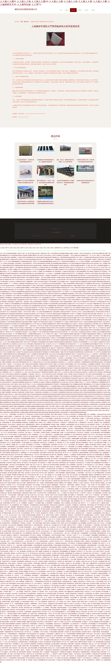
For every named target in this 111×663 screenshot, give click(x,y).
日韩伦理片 (95, 354)
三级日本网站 (96, 416)
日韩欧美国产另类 (73, 422)
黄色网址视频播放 (25, 323)
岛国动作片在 (103, 328)
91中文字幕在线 (100, 287)
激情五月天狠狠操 (63, 654)
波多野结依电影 (38, 265)
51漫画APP (56, 334)
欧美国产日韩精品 (96, 650)
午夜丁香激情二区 (49, 474)
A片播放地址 (91, 597)
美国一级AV (91, 265)
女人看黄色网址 (49, 503)
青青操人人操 (42, 422)
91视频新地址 (13, 378)
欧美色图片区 (29, 491)
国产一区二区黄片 (70, 332)
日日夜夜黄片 (94, 573)
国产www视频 (90, 356)
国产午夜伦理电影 (99, 505)
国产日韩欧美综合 (13, 642)
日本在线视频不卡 (37, 607)
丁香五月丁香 (51, 613)
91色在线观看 (103, 430)
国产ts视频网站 (105, 326)
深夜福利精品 (49, 605)
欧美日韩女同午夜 (65, 480)
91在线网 (48, 462)
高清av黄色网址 (68, 617)
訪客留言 (93, 10)
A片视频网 (104, 323)
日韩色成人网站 (37, 579)
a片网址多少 (87, 483)
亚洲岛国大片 (64, 422)
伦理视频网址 (57, 503)
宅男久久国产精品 (61, 350)
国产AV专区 (91, 434)
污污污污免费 (93, 342)
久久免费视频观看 (46, 507)
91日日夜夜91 (9, 269)
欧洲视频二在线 (96, 543)
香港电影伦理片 (59, 307)
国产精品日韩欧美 (92, 438)
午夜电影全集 (63, 287)
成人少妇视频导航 (7, 295)
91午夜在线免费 (10, 321)
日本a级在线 (41, 382)
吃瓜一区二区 (44, 597)
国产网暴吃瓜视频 (6, 513)
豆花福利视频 (41, 342)
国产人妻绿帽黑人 (92, 414)
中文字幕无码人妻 (90, 267)
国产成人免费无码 (69, 309)
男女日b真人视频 (30, 531)
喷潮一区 (77, 332)
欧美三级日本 (106, 342)
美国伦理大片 (44, 253)
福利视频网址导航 (41, 456)
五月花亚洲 (19, 553)
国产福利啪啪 (38, 293)
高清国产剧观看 (35, 319)
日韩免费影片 (35, 434)
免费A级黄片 (107, 587)
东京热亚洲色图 (66, 390)
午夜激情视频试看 (19, 603)
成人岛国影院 (12, 344)
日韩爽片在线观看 (61, 519)
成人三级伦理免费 (61, 257)
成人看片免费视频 (94, 621)
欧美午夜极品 (82, 263)
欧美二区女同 (25, 370)
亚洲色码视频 (6, 503)
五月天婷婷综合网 (37, 555)
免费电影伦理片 (94, 563)
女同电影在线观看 (6, 390)
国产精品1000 (103, 346)
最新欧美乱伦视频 (76, 660)
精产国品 (40, 346)
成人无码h (106, 480)
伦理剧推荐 (43, 348)
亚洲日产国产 (3, 633)
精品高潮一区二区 (62, 442)
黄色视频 (66, 529)
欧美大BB (32, 293)
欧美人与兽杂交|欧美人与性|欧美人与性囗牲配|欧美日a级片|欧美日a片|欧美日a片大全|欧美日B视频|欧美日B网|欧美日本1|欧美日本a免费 (34, 396)
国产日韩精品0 (37, 485)
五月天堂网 (99, 390)
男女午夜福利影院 (48, 368)
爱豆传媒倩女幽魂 (83, 287)
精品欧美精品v (17, 368)
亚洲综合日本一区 (35, 639)
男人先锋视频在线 (14, 505)
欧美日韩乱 (3, 334)
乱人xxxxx (65, 362)
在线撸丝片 (60, 295)
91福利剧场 (88, 289)
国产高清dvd (89, 551)
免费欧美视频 (32, 334)
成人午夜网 (16, 281)
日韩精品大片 (68, 563)
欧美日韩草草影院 (55, 509)
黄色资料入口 (85, 372)
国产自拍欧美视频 (37, 523)
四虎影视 (7, 293)
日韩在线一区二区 (11, 485)
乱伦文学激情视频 (20, 446)
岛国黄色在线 (28, 561)
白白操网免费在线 (38, 491)
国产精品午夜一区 (80, 267)
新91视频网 (87, 283)
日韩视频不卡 (64, 609)
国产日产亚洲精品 (19, 289)
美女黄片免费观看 (104, 368)
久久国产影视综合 (94, 273)
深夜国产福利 (25, 646)
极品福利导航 (21, 376)
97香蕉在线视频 (57, 545)
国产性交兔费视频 (98, 595)
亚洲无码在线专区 (19, 541)
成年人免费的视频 (33, 460)
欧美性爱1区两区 (44, 656)
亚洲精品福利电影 (47, 555)
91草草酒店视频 (25, 269)
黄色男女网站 (78, 583)
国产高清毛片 (95, 553)
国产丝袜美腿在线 (18, 499)
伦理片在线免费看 (58, 635)
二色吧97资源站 (101, 285)
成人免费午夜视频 (95, 603)
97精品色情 (20, 563)
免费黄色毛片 (65, 263)
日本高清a (35, 660)
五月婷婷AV (86, 646)
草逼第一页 (94, 485)
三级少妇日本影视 (104, 593)
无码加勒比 (18, 565)
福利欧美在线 (36, 362)
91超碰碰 (48, 422)
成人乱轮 (51, 591)
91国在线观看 (56, 311)
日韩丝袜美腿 (86, 527)
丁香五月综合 (53, 656)
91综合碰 (78, 354)
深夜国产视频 (77, 380)
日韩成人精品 (80, 491)
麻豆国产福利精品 (56, 642)
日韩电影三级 (60, 561)
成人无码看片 (73, 323)
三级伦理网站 (19, 466)
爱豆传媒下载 (81, 374)
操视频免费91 (29, 281)
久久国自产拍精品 (93, 297)
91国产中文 (90, 436)
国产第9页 (68, 336)
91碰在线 (72, 265)
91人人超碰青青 (69, 366)
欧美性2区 (88, 579)
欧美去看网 (47, 458)
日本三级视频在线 (27, 533)
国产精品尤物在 (105, 307)
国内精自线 (94, 257)
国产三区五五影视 (92, 487)
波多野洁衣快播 (96, 613)
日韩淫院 (75, 483)
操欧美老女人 (6, 326)
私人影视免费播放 (38, 446)
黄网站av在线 (60, 386)
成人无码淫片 (80, 599)
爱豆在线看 (49, 315)
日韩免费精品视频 (101, 380)
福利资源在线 (14, 273)
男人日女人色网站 (61, 527)
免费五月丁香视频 (81, 334)
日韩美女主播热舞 (68, 497)
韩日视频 (28, 319)
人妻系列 (76, 287)
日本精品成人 (89, 619)
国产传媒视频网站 (28, 350)
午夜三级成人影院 (22, 648)
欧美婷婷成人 (64, 543)
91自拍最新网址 (22, 273)
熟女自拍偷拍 (55, 326)
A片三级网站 (20, 317)
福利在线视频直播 (70, 261)
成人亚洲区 (14, 305)
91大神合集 (89, 295)
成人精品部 (68, 505)
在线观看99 (5, 627)
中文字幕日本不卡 (21, 414)
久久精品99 (74, 619)
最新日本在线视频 (100, 384)
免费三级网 (101, 521)
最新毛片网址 (84, 601)
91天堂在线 (6, 501)
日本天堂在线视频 (48, 491)
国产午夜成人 (33, 285)
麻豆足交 (11, 627)
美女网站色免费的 (4, 621)
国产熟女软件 (30, 414)
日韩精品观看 (10, 301)
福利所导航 (17, 374)
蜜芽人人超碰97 (80, 418)
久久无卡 (71, 458)
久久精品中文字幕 (64, 557)
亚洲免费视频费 (64, 551)
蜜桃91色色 (99, 323)
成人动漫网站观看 (23, 261)
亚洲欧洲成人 (81, 273)
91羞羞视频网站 (84, 533)
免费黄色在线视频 (48, 370)
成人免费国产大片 (34, 332)
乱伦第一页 (23, 319)
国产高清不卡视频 (54, 595)
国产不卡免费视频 (57, 571)
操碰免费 (58, 543)
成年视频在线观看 (56, 565)
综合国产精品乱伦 (88, 605)
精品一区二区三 (92, 478)
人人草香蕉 (34, 289)
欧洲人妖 (20, 529)
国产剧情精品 (53, 257)
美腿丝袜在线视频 (70, 472)
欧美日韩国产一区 (42, 428)
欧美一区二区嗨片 (61, 656)
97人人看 (86, 382)
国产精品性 (33, 253)
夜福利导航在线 (41, 617)
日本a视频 (54, 525)
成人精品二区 (3, 527)
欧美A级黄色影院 (67, 342)
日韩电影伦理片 (99, 480)
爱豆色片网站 (87, 470)
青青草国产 (108, 332)
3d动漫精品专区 (89, 575)
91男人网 (36, 454)
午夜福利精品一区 (10, 491)
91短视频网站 (90, 364)
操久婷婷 (89, 303)
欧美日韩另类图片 (19, 569)
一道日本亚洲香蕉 (94, 261)
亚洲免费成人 (35, 575)
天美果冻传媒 (88, 317)
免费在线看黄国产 (73, 609)
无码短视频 (77, 541)
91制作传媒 (84, 313)
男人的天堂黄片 (12, 424)
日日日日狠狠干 (106, 575)
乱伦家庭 (46, 267)
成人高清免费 (19, 605)
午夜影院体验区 (36, 499)
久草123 (31, 362)
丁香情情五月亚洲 (68, 605)
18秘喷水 (97, 460)
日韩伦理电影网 (53, 547)
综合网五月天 (94, 291)
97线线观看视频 (38, 581)
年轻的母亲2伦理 (87, 553)
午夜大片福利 (72, 491)
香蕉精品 (13, 553)
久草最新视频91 (66, 623)
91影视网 (104, 263)
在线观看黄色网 (55, 382)
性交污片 (5, 658)
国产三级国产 (89, 315)
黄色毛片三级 (29, 446)
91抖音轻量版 (10, 579)
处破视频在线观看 (14, 450)
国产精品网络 (103, 376)
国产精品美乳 (55, 293)
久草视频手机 (75, 505)
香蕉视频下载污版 (12, 354)
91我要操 (98, 326)
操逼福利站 (61, 505)
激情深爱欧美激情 (77, 326)
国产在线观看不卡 (25, 559)
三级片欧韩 (101, 446)
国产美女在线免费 (24, 356)
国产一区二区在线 (98, 458)
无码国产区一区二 (11, 545)
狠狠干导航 (80, 650)
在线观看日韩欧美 (89, 515)
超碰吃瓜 (92, 311)
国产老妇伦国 (60, 593)
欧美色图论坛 (69, 285)
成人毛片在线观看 (6, 474)
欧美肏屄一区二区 (93, 352)
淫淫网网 (39, 303)
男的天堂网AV (96, 307)
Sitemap (77, 235)
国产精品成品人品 (90, 464)
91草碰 (64, 295)
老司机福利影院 (105, 631)
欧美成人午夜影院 (102, 444)
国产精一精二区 (7, 311)
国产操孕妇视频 (77, 617)
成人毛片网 (51, 549)
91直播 (74, 301)
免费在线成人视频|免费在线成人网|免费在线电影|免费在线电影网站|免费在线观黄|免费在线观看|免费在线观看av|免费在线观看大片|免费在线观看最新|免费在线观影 (45, 412)
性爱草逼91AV (25, 334)
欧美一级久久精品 (39, 495)
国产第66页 (41, 326)
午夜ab (38, 597)
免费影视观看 (95, 289)
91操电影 (8, 364)
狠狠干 (5, 456)
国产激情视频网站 (40, 269)
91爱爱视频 (62, 285)
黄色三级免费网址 (49, 307)
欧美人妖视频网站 (85, 350)
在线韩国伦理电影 (50, 501)
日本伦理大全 (80, 432)
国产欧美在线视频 (30, 259)
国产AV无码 (70, 287)
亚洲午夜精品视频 (30, 340)
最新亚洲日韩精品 (19, 309)
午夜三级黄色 (105, 424)
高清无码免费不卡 (80, 531)
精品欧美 (27, 382)
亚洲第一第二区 (4, 434)
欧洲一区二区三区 (41, 627)
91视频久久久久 (59, 456)
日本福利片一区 (33, 476)
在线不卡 (33, 625)
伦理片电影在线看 (44, 454)
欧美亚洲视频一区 (78, 605)
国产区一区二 (3, 613)
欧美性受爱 (61, 631)
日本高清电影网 (86, 293)
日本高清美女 (77, 654)
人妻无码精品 (17, 263)
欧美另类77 (104, 577)
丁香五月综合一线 (89, 472)
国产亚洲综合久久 (88, 658)
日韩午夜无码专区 (22, 599)
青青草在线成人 (40, 489)
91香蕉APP (19, 253)
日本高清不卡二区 (81, 551)
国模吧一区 (78, 489)
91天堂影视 (16, 372)
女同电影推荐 (9, 478)
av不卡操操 (48, 489)
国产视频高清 (6, 279)
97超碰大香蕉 (100, 259)
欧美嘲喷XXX (59, 537)
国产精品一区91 (33, 370)
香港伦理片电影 (69, 541)
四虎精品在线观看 (12, 577)
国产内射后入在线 (96, 366)
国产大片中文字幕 (77, 303)
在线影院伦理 (45, 599)
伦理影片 (57, 515)
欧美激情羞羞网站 (63, 517)
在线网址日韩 (22, 637)
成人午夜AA (5, 639)
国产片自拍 (84, 305)
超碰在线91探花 (21, 424)
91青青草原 (91, 480)
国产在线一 (100, 277)
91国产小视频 (24, 364)
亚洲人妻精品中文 (74, 529)
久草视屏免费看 (11, 446)
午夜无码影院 (71, 444)
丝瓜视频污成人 (67, 376)
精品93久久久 (104, 317)
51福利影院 (31, 374)
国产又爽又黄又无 (91, 301)
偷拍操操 (29, 652)
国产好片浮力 (51, 297)
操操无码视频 (93, 344)
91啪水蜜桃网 (30, 378)
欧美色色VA (28, 472)
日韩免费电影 (8, 297)
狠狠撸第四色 (102, 388)
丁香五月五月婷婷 (42, 603)
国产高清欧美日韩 (77, 434)
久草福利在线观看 (106, 519)
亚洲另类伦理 (102, 563)
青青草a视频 (12, 414)
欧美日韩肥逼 (38, 654)
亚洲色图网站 (21, 382)
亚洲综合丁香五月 (72, 525)
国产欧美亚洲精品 (103, 623)
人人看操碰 (78, 297)
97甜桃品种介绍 (60, 348)
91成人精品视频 (41, 261)
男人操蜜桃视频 (63, 293)
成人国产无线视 (63, 346)
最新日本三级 (15, 531)
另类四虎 (20, 271)
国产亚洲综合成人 (80, 468)
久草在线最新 (29, 344)
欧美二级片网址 (30, 368)
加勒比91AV (48, 386)
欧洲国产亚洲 (97, 605)
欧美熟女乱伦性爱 (35, 519)
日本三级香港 (74, 480)
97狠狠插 (5, 354)
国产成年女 (33, 535)
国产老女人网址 (43, 472)
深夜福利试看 (98, 507)
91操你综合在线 (57, 418)
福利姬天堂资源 (62, 583)
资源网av (71, 654)
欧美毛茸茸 (39, 430)
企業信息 (86, 10)
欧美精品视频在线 (99, 454)
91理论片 (87, 340)
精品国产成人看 (97, 519)
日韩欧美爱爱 (7, 305)
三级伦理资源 (101, 478)
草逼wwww (45, 366)
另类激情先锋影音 (52, 493)
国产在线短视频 (59, 374)
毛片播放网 (79, 543)
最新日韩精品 (40, 285)
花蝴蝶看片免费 (59, 259)
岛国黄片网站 (46, 589)
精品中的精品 (44, 281)
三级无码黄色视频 (82, 549)
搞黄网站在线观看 (24, 330)
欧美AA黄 (106, 434)
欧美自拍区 (37, 509)
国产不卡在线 (32, 271)
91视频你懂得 (95, 303)
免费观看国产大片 (84, 521)
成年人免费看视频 (104, 452)
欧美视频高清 (27, 575)
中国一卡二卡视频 (98, 619)
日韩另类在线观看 (64, 555)
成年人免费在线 (105, 537)
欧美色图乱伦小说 (8, 323)
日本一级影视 (60, 601)
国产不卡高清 (70, 313)
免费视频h (13, 507)
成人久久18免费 (39, 478)
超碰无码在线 (27, 352)
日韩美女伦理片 (10, 660)
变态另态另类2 (14, 358)
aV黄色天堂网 (92, 420)
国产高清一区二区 (46, 611)
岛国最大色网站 (93, 370)
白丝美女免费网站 (67, 259)
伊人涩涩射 (40, 311)
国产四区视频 (96, 428)
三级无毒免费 (48, 358)
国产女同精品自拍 (90, 456)
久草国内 (27, 539)
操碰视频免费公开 (85, 615)
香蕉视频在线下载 (43, 660)
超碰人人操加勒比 (59, 591)
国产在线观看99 (80, 444)
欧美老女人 (7, 497)
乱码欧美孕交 (28, 307)
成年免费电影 (15, 585)
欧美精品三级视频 (63, 495)
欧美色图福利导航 (84, 476)
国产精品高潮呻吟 (83, 480)
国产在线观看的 (22, 386)
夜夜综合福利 (34, 436)
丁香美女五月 (62, 485)
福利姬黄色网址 (21, 299)
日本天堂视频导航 (47, 271)
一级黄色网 (26, 301)
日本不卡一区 (104, 650)
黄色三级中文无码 (85, 627)
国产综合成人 (41, 497)
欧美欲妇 (85, 434)
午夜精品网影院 (60, 305)
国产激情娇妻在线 (35, 559)
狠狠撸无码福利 (81, 589)
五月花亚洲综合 (12, 307)
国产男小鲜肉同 (73, 279)
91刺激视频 (84, 380)
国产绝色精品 (63, 317)
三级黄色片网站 (107, 334)
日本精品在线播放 (68, 364)
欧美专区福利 (92, 448)
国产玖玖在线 (104, 629)
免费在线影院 (95, 358)
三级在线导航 (11, 519)
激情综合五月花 (11, 595)
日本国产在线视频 (45, 559)
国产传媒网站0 (68, 652)
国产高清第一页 (101, 344)
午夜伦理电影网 (85, 297)
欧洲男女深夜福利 (81, 454)
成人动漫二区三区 (21, 344)
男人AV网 (27, 474)
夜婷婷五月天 (47, 585)
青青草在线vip (51, 521)
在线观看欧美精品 (23, 642)
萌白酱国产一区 (83, 265)
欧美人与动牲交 (96, 470)
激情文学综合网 (6, 559)
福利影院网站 (81, 279)
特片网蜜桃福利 (46, 535)
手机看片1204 (68, 291)
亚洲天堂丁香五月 (78, 321)
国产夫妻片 (11, 654)
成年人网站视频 (88, 358)
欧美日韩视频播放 (105, 432)
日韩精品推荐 (36, 344)
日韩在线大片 (25, 619)
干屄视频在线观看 (82, 414)
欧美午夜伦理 (101, 589)
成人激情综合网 (98, 442)
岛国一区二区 (96, 328)
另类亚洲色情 (13, 277)
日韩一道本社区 (26, 416)
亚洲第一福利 (29, 464)
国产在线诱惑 (59, 362)
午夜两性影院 (82, 505)
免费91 (13, 289)
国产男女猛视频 (103, 356)
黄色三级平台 (46, 517)
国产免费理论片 (60, 468)
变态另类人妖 (47, 525)
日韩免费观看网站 (44, 575)
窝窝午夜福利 (68, 561)
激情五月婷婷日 (88, 517)
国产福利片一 (33, 617)
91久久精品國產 (25, 656)
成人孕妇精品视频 (79, 656)
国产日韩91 (105, 267)
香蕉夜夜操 (34, 587)
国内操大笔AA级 (85, 561)
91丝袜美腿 (69, 569)
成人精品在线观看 (8, 499)
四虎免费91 (54, 277)
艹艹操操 (63, 283)
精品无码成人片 (74, 476)
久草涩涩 (97, 311)
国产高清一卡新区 (84, 285)
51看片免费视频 (101, 509)
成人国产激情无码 (58, 603)
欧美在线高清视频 (54, 464)
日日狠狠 (54, 553)
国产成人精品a (106, 507)
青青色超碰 (47, 587)
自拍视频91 (5, 283)
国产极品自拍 (85, 370)
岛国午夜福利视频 (39, 458)
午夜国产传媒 (75, 639)
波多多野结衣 (44, 547)
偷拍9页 (104, 633)
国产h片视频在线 (24, 505)
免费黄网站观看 (30, 478)
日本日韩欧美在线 (77, 372)
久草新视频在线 (69, 326)
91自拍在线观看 (26, 263)
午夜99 (28, 354)
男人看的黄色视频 (69, 531)
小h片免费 (17, 285)
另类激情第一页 (52, 442)
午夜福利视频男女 (51, 627)
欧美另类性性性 (106, 418)
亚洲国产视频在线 (31, 635)
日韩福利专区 (17, 370)
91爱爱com (34, 311)
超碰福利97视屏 (53, 372)
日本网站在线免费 (20, 287)
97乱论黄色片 (16, 438)
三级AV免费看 (88, 468)
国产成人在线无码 (72, 370)
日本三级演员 (27, 587)
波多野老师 (47, 414)
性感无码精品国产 (38, 525)
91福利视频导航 (48, 285)
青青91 (41, 652)
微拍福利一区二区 (41, 515)
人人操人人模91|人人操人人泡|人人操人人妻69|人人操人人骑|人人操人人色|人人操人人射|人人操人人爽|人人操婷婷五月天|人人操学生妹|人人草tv (37, 247)
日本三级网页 (89, 589)
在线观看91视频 (102, 426)
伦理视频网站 (49, 323)
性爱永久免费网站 (22, 613)
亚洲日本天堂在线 (39, 414)
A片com (105, 374)
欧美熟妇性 (56, 491)
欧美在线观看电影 (35, 615)
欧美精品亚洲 (45, 511)
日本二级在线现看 (54, 448)
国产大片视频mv (64, 579)
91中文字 (41, 585)
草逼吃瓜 (39, 440)
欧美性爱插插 (32, 275)
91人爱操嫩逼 (35, 631)
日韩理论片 (73, 595)
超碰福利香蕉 (20, 507)
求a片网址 (46, 295)
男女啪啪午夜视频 (94, 293)
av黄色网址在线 (31, 501)
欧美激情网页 (33, 644)
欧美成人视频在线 (43, 426)
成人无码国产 (97, 575)
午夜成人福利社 (12, 563)
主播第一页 (44, 309)
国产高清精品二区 (20, 259)
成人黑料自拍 (14, 338)
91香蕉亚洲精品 (28, 328)
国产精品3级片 (101, 257)
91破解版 (74, 581)
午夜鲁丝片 (52, 541)
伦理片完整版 (68, 305)
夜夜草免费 (7, 553)
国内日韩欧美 (3, 424)
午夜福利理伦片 (71, 547)
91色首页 (80, 517)
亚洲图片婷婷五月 (28, 525)
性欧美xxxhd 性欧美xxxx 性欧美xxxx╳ (84, 493)
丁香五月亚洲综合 (17, 537)
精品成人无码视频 (38, 368)
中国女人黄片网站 (43, 629)
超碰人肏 (20, 521)
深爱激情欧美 (22, 567)
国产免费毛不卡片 (89, 376)
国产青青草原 (89, 511)
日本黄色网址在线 (78, 470)
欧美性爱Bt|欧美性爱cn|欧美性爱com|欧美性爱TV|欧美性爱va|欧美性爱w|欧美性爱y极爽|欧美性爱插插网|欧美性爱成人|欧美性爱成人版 (37, 400)
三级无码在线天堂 (19, 348)
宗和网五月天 (87, 309)
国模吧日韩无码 (16, 557)
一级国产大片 (73, 487)
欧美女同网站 (43, 452)
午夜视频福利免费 (77, 384)
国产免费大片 (55, 380)
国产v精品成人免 (51, 466)
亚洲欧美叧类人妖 (33, 585)
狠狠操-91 (93, 326)
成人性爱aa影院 (24, 275)
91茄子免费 (53, 587)
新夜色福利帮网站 (34, 656)
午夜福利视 (95, 654)
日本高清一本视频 (16, 646)
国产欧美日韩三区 (82, 499)
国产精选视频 (104, 591)
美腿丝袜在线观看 (65, 354)
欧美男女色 (74, 414)
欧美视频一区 (44, 519)
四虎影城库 (83, 639)
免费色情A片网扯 (33, 330)
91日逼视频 (33, 354)
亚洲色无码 (13, 509)
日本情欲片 (29, 567)
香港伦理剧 (103, 295)
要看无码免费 (59, 597)
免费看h (87, 444)
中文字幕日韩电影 (70, 468)
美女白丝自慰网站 (86, 654)
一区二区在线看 (19, 527)
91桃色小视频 (79, 386)
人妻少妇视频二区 (44, 319)
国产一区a (35, 541)
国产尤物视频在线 (43, 372)
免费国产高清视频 (53, 376)
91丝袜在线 (60, 358)
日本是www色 (54, 416)
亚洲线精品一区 (25, 452)
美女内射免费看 (64, 650)
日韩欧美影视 (25, 493)
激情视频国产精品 (7, 275)
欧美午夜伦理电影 (88, 595)
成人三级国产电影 (32, 613)
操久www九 (23, 458)
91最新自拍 (63, 311)
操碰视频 (19, 293)
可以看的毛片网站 (51, 468)
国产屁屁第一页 (10, 334)
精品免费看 (72, 297)
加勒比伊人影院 (96, 517)
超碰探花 (64, 428)
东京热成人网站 (12, 525)
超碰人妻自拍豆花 (10, 454)
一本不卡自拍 (7, 511)
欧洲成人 (60, 605)
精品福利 (61, 356)
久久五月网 (74, 545)
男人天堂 (52, 344)
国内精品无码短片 (61, 277)
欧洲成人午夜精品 (47, 293)
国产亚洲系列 (30, 509)
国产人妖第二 (94, 299)
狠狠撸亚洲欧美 (5, 259)
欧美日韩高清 (40, 621)
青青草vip (38, 424)
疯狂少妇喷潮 (84, 352)
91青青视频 (23, 478)
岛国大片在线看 (61, 567)
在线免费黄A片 (35, 267)
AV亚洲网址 (96, 305)
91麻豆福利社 (16, 650)
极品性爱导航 (26, 291)
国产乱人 (80, 311)
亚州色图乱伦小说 (77, 299)
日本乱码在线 (3, 519)
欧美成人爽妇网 (12, 483)
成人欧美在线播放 (6, 599)
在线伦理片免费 (70, 587)
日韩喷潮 (42, 646)
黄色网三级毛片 (93, 372)
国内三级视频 (39, 551)
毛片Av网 (34, 456)
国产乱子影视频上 (4, 509)
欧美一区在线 (13, 293)
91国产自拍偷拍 (46, 259)
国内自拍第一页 (70, 575)
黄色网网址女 (44, 299)
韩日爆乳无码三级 (47, 283)
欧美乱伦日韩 (69, 470)
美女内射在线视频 (32, 648)
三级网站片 (78, 485)
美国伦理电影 (81, 565)
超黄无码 (71, 362)
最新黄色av (100, 372)
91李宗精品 (22, 358)
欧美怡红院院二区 (72, 271)
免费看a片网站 (58, 428)
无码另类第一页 (80, 464)
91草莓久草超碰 (16, 275)
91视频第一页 (80, 525)
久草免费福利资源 (34, 505)
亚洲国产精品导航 (23, 265)
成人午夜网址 (92, 332)
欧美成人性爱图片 (72, 585)
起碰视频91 (66, 597)
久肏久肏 (91, 442)
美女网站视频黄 (98, 374)
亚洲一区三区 (89, 495)
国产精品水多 (10, 374)
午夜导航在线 (70, 319)
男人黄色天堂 (67, 621)
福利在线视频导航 (24, 380)
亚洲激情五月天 (65, 440)
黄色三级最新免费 (29, 376)
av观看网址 (63, 424)
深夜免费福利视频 (92, 545)
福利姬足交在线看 (84, 332)
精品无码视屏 (85, 489)
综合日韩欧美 (89, 271)
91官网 (63, 625)
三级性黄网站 (54, 444)
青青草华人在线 (90, 581)
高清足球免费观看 (72, 613)
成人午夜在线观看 (13, 255)
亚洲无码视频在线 (65, 323)
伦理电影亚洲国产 (12, 299)
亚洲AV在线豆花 (90, 368)
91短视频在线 (14, 386)
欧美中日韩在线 (21, 583)
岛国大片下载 (65, 474)
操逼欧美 (91, 474)
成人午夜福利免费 (11, 549)
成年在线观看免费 (84, 388)
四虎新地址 (79, 567)
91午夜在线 (16, 380)
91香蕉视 (63, 261)
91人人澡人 (5, 642)
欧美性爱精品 (71, 489)
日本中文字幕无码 (40, 313)
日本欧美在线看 (94, 360)
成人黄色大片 (39, 625)
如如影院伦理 (44, 513)
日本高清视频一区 (74, 597)
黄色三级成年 (49, 321)
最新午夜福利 (16, 656)
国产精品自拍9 (33, 462)
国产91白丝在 (101, 523)
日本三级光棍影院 (56, 271)
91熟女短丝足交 (64, 491)
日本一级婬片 (96, 255)
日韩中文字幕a (54, 495)
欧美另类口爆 (58, 452)
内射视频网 (90, 648)
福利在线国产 (29, 485)
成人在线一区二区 (63, 444)
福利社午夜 (46, 464)
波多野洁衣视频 (92, 281)
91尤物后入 (103, 627)
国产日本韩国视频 (61, 513)
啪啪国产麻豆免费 (31, 621)
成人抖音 (61, 382)
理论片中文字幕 (16, 513)
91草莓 (60, 376)
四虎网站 (39, 535)
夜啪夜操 (20, 587)
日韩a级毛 (105, 493)
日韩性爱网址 (96, 330)
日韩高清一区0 (4, 420)
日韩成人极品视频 (51, 362)
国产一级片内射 (34, 263)
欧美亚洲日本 (30, 589)
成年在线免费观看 (34, 646)
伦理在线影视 (71, 340)
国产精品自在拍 (34, 553)
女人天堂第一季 (30, 609)
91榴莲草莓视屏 (34, 629)
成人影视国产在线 (46, 303)
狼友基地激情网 (88, 491)
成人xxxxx (89, 354)
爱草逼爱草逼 (70, 583)
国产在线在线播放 (7, 625)
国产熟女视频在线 (15, 319)
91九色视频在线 (14, 637)
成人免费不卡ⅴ (63, 585)
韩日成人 (57, 356)
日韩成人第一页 (104, 279)
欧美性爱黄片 (43, 577)
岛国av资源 (90, 313)
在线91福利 (38, 609)
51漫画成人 (20, 311)
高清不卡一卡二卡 (77, 535)
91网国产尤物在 (15, 390)
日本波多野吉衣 (62, 328)
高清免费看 (43, 533)
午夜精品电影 (21, 487)
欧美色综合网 (38, 259)
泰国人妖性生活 (6, 547)
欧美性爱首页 (27, 569)
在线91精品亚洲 (13, 648)
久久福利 (49, 336)
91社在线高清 (27, 289)
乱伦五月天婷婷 (56, 354)
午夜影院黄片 (67, 635)
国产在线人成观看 (28, 521)
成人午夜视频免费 (38, 384)
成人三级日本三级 (42, 619)
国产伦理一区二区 (15, 503)
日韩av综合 (94, 466)
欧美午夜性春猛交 (33, 468)
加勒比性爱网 (6, 265)
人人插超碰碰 (79, 577)
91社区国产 (76, 253)
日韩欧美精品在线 (95, 541)
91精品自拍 (3, 541)
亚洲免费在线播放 (18, 456)
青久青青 (61, 364)
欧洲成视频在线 (73, 571)
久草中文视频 (98, 597)
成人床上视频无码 (97, 539)
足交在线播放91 (66, 255)
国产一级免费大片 (6, 303)
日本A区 (29, 547)
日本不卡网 (78, 587)
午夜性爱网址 (51, 615)
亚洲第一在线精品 (85, 541)
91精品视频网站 (49, 623)
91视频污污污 (72, 360)
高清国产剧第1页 (6, 561)
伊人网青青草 (83, 301)
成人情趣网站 (92, 509)
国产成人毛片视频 (62, 525)
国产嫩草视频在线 (86, 384)
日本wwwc (107, 448)
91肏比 (82, 366)
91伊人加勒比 (35, 328)
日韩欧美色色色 (54, 505)
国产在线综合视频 (72, 499)
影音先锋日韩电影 (12, 432)
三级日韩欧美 (83, 336)
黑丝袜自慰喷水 (29, 358)
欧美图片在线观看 (22, 255)
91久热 (54, 430)
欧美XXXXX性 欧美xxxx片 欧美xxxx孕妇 (80, 603)
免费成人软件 (16, 323)
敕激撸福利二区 (62, 611)
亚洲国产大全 (99, 660)
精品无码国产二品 (102, 370)
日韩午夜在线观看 (67, 646)
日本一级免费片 (77, 561)
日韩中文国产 (89, 559)
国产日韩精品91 (104, 271)
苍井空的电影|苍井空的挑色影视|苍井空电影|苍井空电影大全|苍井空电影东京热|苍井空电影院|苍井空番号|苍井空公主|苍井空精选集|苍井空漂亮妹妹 (40, 404)
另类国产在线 (48, 326)
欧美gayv (51, 273)
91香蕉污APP (33, 356)
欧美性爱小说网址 (89, 507)
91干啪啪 (89, 386)
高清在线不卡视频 (94, 583)
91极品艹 (19, 517)
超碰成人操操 (69, 277)
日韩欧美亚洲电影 (75, 466)
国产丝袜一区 (13, 279)
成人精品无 (18, 364)
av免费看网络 (33, 603)
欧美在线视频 (27, 309)
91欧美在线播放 (77, 426)
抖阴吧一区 (106, 442)
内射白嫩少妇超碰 (26, 418)
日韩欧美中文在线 (23, 489)
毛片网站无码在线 (55, 539)
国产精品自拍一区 (98, 511)
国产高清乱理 (71, 543)
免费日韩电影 (94, 275)
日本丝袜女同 (78, 430)
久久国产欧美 (107, 611)
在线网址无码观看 (43, 537)
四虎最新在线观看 (57, 581)
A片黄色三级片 (29, 487)
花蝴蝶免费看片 (18, 436)
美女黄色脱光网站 (63, 458)
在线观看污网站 (79, 629)
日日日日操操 (61, 563)
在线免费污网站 (73, 565)
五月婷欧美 (48, 553)
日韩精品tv (101, 601)
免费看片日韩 (68, 384)
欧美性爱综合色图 (51, 593)
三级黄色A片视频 (82, 609)
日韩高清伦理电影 (88, 577)
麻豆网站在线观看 (27, 321)
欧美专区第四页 (29, 511)
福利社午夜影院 (8, 416)
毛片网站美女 (95, 378)
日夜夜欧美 (70, 303)
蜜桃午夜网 (30, 336)
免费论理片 (59, 466)
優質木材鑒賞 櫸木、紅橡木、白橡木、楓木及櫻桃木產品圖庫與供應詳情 (45, 182)
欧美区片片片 (58, 438)
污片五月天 (48, 565)
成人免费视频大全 (15, 615)
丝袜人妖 (34, 565)
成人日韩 (104, 390)
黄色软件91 (69, 311)
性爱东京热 (56, 309)
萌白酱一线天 (48, 354)
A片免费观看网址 (26, 565)
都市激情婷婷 (38, 301)
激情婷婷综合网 (81, 559)
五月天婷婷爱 (56, 321)
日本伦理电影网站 (23, 597)
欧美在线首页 (6, 597)
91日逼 (19, 378)
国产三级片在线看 (7, 537)
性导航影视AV (34, 297)
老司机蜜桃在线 (29, 283)
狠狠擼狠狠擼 (72, 386)
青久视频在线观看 (53, 499)
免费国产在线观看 (43, 436)
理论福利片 (71, 515)
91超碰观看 (47, 652)
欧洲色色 (105, 440)
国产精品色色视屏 (24, 285)
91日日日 (69, 607)
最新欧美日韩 (17, 627)
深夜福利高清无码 (31, 483)
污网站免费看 (99, 281)
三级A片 (76, 364)
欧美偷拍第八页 (49, 635)
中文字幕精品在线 (99, 565)
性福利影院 (51, 619)
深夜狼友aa (54, 589)
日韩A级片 (87, 573)
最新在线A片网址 (104, 311)
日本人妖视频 (58, 474)
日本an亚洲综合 (99, 464)
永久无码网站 (79, 557)
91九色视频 (39, 271)
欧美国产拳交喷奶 (34, 291)
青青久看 (78, 611)
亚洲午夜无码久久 (4, 505)
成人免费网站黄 (102, 468)
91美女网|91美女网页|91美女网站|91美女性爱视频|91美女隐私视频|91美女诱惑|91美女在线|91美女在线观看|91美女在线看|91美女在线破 (44, 408)
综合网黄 (2, 336)
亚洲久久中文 (72, 511)
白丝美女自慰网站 (31, 386)
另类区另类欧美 (23, 501)
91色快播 (74, 291)
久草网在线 (15, 283)
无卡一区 (41, 434)
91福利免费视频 (40, 386)
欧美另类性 (15, 593)
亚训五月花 (64, 613)
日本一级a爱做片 (51, 637)
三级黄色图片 (77, 362)
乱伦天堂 (52, 374)
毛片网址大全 (66, 414)
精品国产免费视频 (23, 571)
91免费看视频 (84, 362)
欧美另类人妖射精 (46, 485)
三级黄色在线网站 (19, 539)
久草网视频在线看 (51, 305)
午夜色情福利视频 (52, 450)
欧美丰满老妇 (59, 615)
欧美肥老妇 (3, 356)
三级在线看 (70, 509)
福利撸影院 (80, 291)
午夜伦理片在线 (8, 650)
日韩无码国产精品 (9, 470)
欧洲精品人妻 (78, 553)
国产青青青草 (55, 384)
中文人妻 (90, 607)
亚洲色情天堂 (30, 543)
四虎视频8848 (60, 599)
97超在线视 (3, 368)
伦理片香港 (15, 376)
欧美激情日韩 (52, 332)
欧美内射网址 (32, 313)
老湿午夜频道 (83, 597)
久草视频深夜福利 (102, 350)
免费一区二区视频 (59, 621)
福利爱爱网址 (68, 330)
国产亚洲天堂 (73, 440)
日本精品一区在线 (9, 440)
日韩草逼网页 (101, 497)
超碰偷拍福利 (55, 555)
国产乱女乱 (84, 354)
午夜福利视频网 (24, 468)
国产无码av (30, 338)
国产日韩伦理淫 (41, 390)
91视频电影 (15, 271)
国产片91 (84, 303)
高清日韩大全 (103, 583)
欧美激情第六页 (54, 470)
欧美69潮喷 (102, 273)
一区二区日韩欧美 (5, 521)
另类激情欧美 (93, 521)
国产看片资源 (93, 285)
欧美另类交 (83, 555)
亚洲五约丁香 (81, 619)
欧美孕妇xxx (83, 466)
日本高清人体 (27, 631)
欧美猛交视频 (76, 277)
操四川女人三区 (93, 644)
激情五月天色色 (89, 279)
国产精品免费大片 (65, 559)
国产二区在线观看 (52, 253)
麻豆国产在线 (53, 454)
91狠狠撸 (44, 265)
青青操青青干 (95, 386)
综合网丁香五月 (8, 644)
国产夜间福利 (26, 639)
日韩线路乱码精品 (54, 575)
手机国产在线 (46, 440)
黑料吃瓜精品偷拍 (80, 295)
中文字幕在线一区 (9, 575)
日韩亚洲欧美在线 (27, 555)
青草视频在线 (69, 637)
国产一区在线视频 (104, 648)
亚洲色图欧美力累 (41, 637)
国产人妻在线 (83, 648)
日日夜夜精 (38, 543)
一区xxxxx (77, 261)
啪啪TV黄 (74, 569)
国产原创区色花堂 (26, 267)
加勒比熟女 (66, 265)
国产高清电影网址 (87, 319)
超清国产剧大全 (92, 287)
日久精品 (20, 434)
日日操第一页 (74, 289)
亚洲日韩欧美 (63, 644)
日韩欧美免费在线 (25, 480)
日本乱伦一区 (87, 629)
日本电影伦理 (8, 340)
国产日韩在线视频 (83, 448)
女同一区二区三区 (99, 639)
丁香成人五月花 (37, 299)
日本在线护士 (41, 307)
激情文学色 (47, 364)
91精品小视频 (82, 390)
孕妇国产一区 (34, 438)
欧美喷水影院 (55, 285)
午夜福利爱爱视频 (33, 537)
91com (22, 346)
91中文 (55, 330)
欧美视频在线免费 (37, 517)
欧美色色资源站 (18, 470)
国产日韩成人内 (88, 416)
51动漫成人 (34, 605)
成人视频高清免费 (63, 340)
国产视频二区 (3, 577)
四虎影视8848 (27, 456)
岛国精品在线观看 (19, 573)
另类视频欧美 (62, 344)
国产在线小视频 (16, 346)
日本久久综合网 (49, 646)
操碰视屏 (75, 275)
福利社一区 (67, 615)
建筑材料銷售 (51, 235)
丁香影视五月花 (76, 342)
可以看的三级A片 (70, 513)
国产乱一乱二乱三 (104, 313)
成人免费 (93, 323)
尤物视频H (37, 549)
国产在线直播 (69, 344)
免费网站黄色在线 (102, 319)
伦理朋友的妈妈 (84, 330)
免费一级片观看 (42, 476)
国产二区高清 (82, 356)
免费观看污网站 (38, 350)
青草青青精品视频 (76, 621)
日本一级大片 (3, 253)
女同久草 (25, 537)
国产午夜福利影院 (82, 450)
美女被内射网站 (55, 644)
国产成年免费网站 (24, 295)
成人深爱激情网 (36, 547)
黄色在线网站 (48, 480)
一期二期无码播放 (70, 577)
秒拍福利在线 (86, 426)
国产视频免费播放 (35, 539)
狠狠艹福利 (86, 563)
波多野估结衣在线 (58, 497)
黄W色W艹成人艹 (60, 541)
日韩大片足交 (49, 658)
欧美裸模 (77, 265)
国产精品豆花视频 (12, 472)
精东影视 (81, 507)
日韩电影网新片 (34, 623)
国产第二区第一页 (97, 440)
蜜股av (1, 553)
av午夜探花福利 (103, 340)
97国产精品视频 (52, 281)
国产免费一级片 (107, 253)
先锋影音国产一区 (8, 418)
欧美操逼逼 (40, 644)
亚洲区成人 (97, 368)
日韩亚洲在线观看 (52, 563)
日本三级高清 (66, 476)
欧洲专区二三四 (65, 487)
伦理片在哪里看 (23, 336)
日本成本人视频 (94, 567)
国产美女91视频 (73, 382)
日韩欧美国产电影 (14, 458)
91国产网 (53, 535)
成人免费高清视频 (83, 474)
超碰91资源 (97, 313)
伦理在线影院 (58, 549)
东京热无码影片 (82, 613)
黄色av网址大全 (21, 279)
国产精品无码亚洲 (60, 332)
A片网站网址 (41, 364)
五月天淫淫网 (14, 460)
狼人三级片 (29, 390)
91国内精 (46, 495)
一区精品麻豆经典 (73, 281)
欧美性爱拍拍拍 (66, 545)
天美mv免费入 (85, 587)
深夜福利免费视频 (28, 545)
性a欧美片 (41, 642)
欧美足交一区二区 (7, 271)
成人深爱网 (96, 593)
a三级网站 (103, 531)
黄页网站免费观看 (31, 637)
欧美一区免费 (22, 515)
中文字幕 (67, 599)
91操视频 (61, 652)
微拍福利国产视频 (7, 267)
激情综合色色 (105, 569)
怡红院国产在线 (31, 551)
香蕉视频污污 (16, 644)
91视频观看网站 (22, 633)
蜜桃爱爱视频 (48, 261)
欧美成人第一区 (29, 583)
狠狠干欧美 (82, 315)
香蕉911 (52, 259)
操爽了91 (77, 627)
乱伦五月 (35, 358)
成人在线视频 (27, 529)
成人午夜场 (81, 573)
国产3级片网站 (105, 495)
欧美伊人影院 (29, 299)
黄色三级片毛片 (104, 303)
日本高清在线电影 (72, 436)
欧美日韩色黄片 (40, 275)
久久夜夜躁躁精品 (13, 426)
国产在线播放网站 (25, 303)
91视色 (61, 301)
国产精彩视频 (69, 275)
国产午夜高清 (15, 340)
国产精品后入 (45, 470)
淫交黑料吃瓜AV (91, 660)
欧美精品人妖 (99, 456)
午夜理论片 (41, 380)
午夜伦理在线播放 (65, 501)
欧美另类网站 (104, 613)
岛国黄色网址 (84, 442)
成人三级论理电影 (4, 637)
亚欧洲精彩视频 (100, 642)
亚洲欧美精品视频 (46, 609)
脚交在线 (78, 442)
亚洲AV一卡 (8, 330)
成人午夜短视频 (51, 573)
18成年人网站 (78, 293)
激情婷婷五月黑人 (80, 513)
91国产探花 (12, 464)
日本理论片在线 (59, 619)
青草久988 (81, 571)
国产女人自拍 (37, 487)
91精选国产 (35, 321)
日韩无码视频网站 (61, 338)
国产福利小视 (14, 567)
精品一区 (100, 466)
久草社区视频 (104, 416)
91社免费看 (103, 553)
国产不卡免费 (41, 480)
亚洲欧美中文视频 (57, 390)
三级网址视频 (20, 495)
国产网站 (20, 297)
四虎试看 (63, 279)
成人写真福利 (25, 313)
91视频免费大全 (64, 448)
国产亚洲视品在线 (75, 376)
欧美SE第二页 (73, 348)
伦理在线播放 (10, 263)
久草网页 (85, 328)
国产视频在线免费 (99, 472)
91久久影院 (88, 275)
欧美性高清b (91, 499)
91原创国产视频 (34, 287)
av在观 (45, 521)
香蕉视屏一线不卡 (35, 420)
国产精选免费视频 (102, 360)
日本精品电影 (67, 456)
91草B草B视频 (29, 277)
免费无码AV (23, 635)
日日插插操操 (47, 644)
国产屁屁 (65, 267)
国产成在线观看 (41, 354)
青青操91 (2, 386)
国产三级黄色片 (69, 625)
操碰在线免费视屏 (76, 478)
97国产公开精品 (44, 631)
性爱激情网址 (98, 493)
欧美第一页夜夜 (32, 261)
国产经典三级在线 (104, 305)
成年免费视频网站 (15, 303)
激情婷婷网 (69, 519)
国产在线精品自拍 (58, 617)
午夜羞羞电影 (27, 611)
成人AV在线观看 (34, 382)
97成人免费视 (101, 545)
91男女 (67, 279)
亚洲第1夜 (18, 543)
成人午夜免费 (41, 605)
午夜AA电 (98, 635)
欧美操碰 (23, 368)
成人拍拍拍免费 (96, 295)
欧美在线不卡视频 (11, 462)
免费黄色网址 (63, 368)
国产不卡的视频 (98, 611)
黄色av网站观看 (12, 448)
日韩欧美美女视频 (58, 342)
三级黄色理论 (61, 589)
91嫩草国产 (38, 376)
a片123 (56, 344)
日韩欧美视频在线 (12, 633)
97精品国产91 (16, 480)
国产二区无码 (37, 378)
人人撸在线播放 (32, 466)
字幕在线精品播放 (86, 338)
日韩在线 (87, 273)
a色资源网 (54, 583)
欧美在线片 (13, 609)
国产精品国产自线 (21, 549)
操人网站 (107, 551)
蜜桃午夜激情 (14, 315)
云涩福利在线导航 (54, 301)
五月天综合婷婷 (45, 531)
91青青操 (95, 446)
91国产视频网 (17, 334)
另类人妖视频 (10, 342)
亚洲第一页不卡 (30, 650)
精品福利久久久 (4, 605)
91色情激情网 (57, 273)
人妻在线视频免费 (38, 545)
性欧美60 (89, 440)
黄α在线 (90, 539)
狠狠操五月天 (97, 658)
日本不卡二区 (98, 267)
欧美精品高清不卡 (15, 452)
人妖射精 (60, 267)
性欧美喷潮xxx (81, 495)
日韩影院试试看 (6, 523)
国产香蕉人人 (102, 567)
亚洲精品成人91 (24, 585)
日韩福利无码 (77, 368)
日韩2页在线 (55, 462)
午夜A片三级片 (80, 317)
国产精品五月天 (48, 317)
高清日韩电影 (35, 372)
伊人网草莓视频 (38, 595)
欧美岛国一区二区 (41, 334)
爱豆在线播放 (21, 511)
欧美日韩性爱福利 (94, 340)
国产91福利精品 (71, 462)
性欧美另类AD (44, 442)
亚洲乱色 (88, 613)
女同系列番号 (97, 637)
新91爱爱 (57, 613)
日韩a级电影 (76, 356)
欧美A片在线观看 (41, 466)
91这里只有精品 (89, 418)
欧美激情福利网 (48, 384)
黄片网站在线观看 (45, 509)
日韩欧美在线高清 (73, 448)
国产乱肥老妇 (69, 350)
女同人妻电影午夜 (55, 559)
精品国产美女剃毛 (58, 265)
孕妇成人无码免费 (60, 577)
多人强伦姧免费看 (25, 601)
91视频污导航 (63, 352)
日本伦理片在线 (10, 348)
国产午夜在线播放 (102, 644)
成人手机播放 (20, 591)
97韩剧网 (67, 593)
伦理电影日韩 (15, 629)
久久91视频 (7, 615)
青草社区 (62, 639)
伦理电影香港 (87, 323)
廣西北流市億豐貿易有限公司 (60, 235)
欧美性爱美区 (96, 537)
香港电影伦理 (7, 646)
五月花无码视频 (101, 332)
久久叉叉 (5, 342)
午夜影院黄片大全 (77, 646)
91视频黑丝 (82, 456)
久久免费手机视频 (105, 255)
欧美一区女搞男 (89, 656)
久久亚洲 (95, 571)
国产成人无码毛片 (82, 487)
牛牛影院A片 (53, 338)
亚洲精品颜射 (57, 625)
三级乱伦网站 (53, 607)
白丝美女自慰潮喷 (60, 648)
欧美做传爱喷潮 (54, 511)
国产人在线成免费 (98, 265)
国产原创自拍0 (42, 462)
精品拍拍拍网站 (21, 658)
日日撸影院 (6, 468)
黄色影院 (13, 561)
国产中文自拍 (17, 418)
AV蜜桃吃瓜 (86, 360)
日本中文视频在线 (35, 348)
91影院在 (100, 549)
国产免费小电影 (75, 533)
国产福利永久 (48, 255)
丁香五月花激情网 (63, 334)
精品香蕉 (40, 295)
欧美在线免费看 (63, 303)
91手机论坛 (7, 378)
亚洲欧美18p (16, 535)
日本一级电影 (79, 328)
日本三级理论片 (38, 583)
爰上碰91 (66, 382)
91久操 (57, 297)
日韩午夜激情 (12, 652)
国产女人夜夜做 (8, 346)
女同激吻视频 (19, 291)
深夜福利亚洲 (10, 366)
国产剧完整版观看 (20, 464)
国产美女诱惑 (80, 416)
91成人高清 (58, 460)
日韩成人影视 (102, 275)
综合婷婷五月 (75, 521)
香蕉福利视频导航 (105, 491)
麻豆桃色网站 (13, 388)
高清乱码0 (101, 297)
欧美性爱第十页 (40, 501)
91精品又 (75, 374)
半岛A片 (96, 589)
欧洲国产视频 (24, 557)
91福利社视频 (8, 317)
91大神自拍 (20, 257)
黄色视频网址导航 (47, 311)
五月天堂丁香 (3, 374)
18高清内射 (12, 605)
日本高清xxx (71, 428)
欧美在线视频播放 (63, 360)
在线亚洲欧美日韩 (67, 581)
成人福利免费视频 (82, 440)
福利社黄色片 (36, 533)
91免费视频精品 (102, 382)
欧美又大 (8, 291)
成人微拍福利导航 (66, 388)
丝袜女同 (90, 330)
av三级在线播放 (80, 472)
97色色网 (5, 591)
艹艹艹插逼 (40, 317)
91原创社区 (81, 323)
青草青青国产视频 (75, 615)
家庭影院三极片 (9, 476)
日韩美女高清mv (49, 434)
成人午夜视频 (42, 323)
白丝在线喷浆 (101, 450)
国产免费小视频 (39, 650)
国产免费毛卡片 (72, 495)
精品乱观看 (20, 545)
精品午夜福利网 (92, 362)
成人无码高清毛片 (53, 319)
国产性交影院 (80, 460)
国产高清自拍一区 (41, 356)
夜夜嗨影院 (63, 464)
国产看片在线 (35, 472)
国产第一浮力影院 (35, 513)
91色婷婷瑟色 (107, 299)
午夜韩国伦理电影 (35, 416)
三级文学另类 (25, 428)
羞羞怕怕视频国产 (62, 450)
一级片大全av (67, 533)
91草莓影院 (47, 275)
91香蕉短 (102, 515)
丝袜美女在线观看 (103, 571)
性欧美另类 (61, 420)
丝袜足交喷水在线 (98, 436)
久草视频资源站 (44, 279)
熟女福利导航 (47, 642)
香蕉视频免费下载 (70, 553)
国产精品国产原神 (73, 517)
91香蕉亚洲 (89, 513)
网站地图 (76, 247)
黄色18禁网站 (57, 323)
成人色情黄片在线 (26, 305)
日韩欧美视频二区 (6, 422)
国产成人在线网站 (34, 279)
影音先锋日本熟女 (58, 533)
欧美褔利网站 (3, 654)
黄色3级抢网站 (82, 255)
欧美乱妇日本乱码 (105, 603)
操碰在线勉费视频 (46, 487)
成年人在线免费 (25, 644)
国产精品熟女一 (37, 277)
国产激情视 (34, 480)
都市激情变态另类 (70, 338)
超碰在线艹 (35, 307)
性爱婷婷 (43, 315)
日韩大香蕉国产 (102, 485)
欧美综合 (19, 462)
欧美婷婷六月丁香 (27, 517)
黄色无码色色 (46, 523)
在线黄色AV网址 (74, 642)
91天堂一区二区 (68, 356)
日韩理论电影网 (56, 609)
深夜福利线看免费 (8, 438)
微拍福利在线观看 (11, 253)
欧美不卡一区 (104, 543)
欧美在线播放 (83, 438)
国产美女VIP (85, 617)
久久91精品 (31, 577)
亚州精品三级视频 (60, 521)
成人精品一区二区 (37, 283)
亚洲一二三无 (10, 541)
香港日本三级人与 (29, 448)
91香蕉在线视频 (96, 629)
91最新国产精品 (18, 301)
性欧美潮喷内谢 (78, 509)
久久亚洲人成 (69, 299)
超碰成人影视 (51, 291)
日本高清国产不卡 (38, 521)
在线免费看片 (15, 350)
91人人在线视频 (65, 507)
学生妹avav (8, 319)
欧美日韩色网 (88, 428)
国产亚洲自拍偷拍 (95, 432)
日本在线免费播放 (45, 416)
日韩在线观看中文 (98, 656)
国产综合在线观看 (98, 253)
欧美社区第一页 (55, 360)
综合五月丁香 (30, 549)
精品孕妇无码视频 (71, 317)
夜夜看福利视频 (17, 493)
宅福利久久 (8, 585)
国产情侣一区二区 (33, 571)
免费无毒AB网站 (42, 527)
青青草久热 (49, 571)
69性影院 (8, 273)
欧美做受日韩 (93, 277)
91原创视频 (56, 370)
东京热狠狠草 (3, 301)
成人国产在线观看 (90, 635)
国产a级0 (37, 255)
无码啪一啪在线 (61, 430)
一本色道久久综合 (8, 635)
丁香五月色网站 (74, 255)
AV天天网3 (90, 537)
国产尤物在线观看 (21, 652)
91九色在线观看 (68, 358)
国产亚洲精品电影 (21, 589)
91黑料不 (79, 370)
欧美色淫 (31, 265)
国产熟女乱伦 (25, 462)
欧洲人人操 (25, 627)
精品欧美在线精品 (62, 607)
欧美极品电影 (96, 279)
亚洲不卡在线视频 (62, 547)
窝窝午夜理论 (93, 350)
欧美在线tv (9, 356)
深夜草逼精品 (62, 462)
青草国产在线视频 (14, 265)
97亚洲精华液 (87, 257)
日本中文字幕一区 (92, 380)
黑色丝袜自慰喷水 (25, 535)
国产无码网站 (41, 358)
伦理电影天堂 (40, 418)
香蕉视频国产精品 (47, 346)
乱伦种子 (38, 253)
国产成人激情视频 (71, 295)
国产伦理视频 (62, 470)
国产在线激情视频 (82, 539)
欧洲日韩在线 (63, 539)
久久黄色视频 (102, 617)
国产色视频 (95, 348)
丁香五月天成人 (70, 430)
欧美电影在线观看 (70, 567)
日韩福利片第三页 (41, 593)
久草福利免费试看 (52, 366)
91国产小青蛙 (15, 295)
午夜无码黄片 (75, 452)
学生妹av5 (87, 531)
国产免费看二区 (99, 334)
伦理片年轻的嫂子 (9, 569)
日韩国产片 (80, 658)
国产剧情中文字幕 (45, 539)
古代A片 (9, 442)
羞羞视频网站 (72, 658)
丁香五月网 (50, 309)
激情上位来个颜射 (21, 483)
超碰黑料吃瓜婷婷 (66, 460)
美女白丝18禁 (76, 366)
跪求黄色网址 (99, 587)
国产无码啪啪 (92, 476)
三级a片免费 (50, 529)
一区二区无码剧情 (23, 460)
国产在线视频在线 (53, 436)
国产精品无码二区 (8, 480)
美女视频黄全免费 (91, 321)
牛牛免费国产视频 (39, 503)
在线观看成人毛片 (95, 627)
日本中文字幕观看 (34, 450)
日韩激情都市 (84, 644)
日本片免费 (73, 559)
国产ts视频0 (70, 426)
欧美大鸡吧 (39, 366)
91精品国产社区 (20, 352)
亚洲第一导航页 (88, 557)
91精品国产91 (45, 301)
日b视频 (93, 309)
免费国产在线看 (95, 338)
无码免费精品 (101, 487)
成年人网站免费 (96, 346)
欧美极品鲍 (25, 422)
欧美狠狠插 (42, 328)
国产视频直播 (72, 551)
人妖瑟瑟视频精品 (97, 513)
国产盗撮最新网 (74, 507)
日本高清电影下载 (79, 515)
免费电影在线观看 (104, 293)
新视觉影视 (18, 313)
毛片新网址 (72, 557)
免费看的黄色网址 (30, 424)
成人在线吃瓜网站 (4, 344)
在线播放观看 (8, 336)
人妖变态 (96, 515)
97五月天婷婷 (105, 315)
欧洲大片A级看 (50, 515)
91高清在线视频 (90, 565)
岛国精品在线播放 (94, 388)
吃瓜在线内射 (37, 511)
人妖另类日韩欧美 (89, 460)
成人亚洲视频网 (82, 523)
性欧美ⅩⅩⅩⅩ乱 (90, 263)
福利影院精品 (56, 650)
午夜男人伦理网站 (92, 549)
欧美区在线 (13, 621)
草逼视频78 (62, 309)
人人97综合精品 (14, 326)
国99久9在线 (52, 599)
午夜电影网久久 (55, 275)
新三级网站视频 (14, 501)
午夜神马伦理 (87, 378)
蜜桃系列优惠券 (83, 642)
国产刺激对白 (37, 388)
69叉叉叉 (93, 384)
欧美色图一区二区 (92, 609)
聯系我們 (80, 10)
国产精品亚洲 (41, 321)
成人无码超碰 (86, 535)
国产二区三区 (26, 253)
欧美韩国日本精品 (76, 537)
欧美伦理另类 (29, 388)
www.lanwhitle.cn (44, 235)
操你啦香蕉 (50, 428)
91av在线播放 (77, 313)
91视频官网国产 (87, 326)
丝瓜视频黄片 (37, 599)
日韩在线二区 (30, 458)
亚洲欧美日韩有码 (36, 611)
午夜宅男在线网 (4, 551)
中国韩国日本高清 (65, 273)
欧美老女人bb (67, 289)
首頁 (61, 10)
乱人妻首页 (101, 438)
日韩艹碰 (83, 660)
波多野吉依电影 (10, 285)
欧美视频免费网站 (33, 426)
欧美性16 (19, 305)
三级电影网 (50, 603)
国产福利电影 (82, 307)
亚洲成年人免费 (51, 577)
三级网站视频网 (75, 438)
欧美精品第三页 (47, 551)
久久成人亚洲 (27, 348)
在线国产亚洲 (25, 623)
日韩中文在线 (37, 281)
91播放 (8, 388)
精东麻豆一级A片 (44, 591)
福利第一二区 (33, 601)
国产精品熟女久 (38, 589)
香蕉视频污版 (97, 474)
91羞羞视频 (15, 297)
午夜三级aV (69, 535)
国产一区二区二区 (4, 261)
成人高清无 (91, 422)
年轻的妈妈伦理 (54, 652)
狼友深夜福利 (5, 609)
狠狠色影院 (44, 420)
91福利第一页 (94, 527)
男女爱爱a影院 (22, 593)
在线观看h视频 (31, 255)
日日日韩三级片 (66, 418)
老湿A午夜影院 (40, 635)
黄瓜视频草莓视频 (72, 450)
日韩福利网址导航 (10, 352)
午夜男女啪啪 (70, 485)
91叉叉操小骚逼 (26, 366)
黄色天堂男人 (22, 281)
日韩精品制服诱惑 (70, 629)
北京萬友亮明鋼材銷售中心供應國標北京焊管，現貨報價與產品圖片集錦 (65, 182)
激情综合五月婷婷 (72, 539)
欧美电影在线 (15, 336)
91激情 (85, 386)
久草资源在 (36, 336)
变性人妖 (42, 255)
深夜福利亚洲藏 (37, 567)
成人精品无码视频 (73, 263)
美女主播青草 (102, 291)
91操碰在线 (13, 259)
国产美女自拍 (94, 561)
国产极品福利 (93, 444)
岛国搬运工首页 (76, 330)
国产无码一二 (26, 326)
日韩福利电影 (103, 460)
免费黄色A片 (84, 478)
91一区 (13, 364)
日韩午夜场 (56, 340)
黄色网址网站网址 (105, 366)
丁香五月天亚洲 (105, 364)
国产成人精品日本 (51, 348)
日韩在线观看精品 (70, 328)
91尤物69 (8, 315)
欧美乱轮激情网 (91, 529)
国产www (22, 372)
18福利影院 (21, 283)
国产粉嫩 (96, 356)
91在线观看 (54, 386)
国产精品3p (73, 354)
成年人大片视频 (31, 430)
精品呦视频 (62, 380)
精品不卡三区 (43, 450)
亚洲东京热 (26, 271)
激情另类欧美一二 (87, 348)
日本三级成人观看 (39, 340)
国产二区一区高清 (85, 501)
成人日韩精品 (10, 370)
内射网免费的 (33, 440)
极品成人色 (8, 338)
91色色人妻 (32, 301)
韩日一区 (63, 633)
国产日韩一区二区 (10, 287)
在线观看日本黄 (104, 330)
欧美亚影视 (93, 646)
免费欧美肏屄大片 (92, 497)
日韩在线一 (29, 523)
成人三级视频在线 (80, 340)
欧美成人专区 (51, 648)
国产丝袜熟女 (7, 557)
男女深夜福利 (17, 428)
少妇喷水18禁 (49, 334)
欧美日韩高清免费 (35, 352)
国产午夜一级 (65, 642)
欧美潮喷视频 (20, 561)
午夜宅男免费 (6, 277)
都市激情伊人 (51, 472)
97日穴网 (47, 313)
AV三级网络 (46, 607)
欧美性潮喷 (71, 644)
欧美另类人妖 (90, 454)
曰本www (83, 537)
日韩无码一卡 (6, 460)
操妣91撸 (43, 529)
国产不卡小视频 (64, 321)
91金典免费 (100, 342)
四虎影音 (55, 605)
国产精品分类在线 (95, 283)
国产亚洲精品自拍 (69, 591)
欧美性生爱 (44, 543)
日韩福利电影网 (13, 658)
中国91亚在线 (25, 476)
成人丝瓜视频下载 (70, 269)
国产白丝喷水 (59, 573)
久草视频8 (26, 317)
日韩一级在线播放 (21, 551)
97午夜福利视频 (104, 283)
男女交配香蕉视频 (96, 599)
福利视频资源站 (4, 255)
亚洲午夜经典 (79, 595)
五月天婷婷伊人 (55, 422)
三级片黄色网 (10, 428)
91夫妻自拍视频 (25, 442)
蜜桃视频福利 (90, 639)
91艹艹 (10, 283)
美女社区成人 (8, 350)
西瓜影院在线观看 (85, 277)
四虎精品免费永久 (16, 617)
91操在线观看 (18, 360)
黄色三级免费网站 (60, 472)
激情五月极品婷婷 (45, 257)
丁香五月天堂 (82, 253)
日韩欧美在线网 (55, 489)
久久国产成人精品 (96, 317)
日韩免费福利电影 (36, 529)
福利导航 (14, 317)
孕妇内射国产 (13, 487)
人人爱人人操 (75, 420)
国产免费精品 (29, 444)
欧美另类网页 (106, 549)
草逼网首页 (96, 271)
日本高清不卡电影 (49, 478)
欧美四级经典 (42, 571)
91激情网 (59, 476)
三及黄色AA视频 (63, 499)
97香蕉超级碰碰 (90, 334)
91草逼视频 (62, 384)
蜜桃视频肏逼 (46, 446)
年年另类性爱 (70, 493)
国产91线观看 (50, 456)
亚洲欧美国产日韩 (75, 388)
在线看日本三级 (30, 654)
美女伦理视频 (60, 253)
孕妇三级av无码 (102, 348)
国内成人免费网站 (59, 483)
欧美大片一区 (44, 499)
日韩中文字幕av (88, 571)
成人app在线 (57, 279)
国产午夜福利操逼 (34, 452)
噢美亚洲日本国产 (43, 460)
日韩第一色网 (53, 567)
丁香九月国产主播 (89, 374)
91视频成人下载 (12, 328)
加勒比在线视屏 (16, 356)
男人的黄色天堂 (33, 619)
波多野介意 (100, 501)
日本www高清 (67, 478)
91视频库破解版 (100, 646)
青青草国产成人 (31, 273)
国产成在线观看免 (63, 511)
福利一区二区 (40, 474)
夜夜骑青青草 (41, 263)
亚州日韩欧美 (104, 462)
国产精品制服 (55, 585)
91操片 (89, 466)
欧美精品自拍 (104, 470)
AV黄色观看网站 (70, 283)
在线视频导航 (106, 422)
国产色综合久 (100, 448)
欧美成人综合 (33, 428)
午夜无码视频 (92, 533)
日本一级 (21, 350)
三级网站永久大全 (88, 458)
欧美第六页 (33, 474)
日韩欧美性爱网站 (11, 611)
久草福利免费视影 (90, 390)
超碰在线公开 (79, 360)
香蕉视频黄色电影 (28, 579)
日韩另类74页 (105, 474)
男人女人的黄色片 (51, 527)
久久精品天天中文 (93, 601)
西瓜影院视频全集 (54, 378)
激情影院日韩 (25, 362)
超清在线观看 (60, 553)
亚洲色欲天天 (62, 269)
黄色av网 (55, 328)
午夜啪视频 (24, 378)
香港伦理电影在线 (98, 269)
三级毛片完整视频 (87, 519)
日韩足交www (88, 591)
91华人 (4, 287)
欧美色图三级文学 (87, 631)
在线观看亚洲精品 (36, 305)
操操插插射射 (61, 629)
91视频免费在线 (9, 380)
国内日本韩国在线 (31, 658)
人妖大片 (11, 372)
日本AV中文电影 (95, 579)
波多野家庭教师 (70, 424)
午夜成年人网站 (45, 376)
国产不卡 (26, 440)
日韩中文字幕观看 (56, 255)
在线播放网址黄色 (85, 652)
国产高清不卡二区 (29, 384)
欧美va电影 (7, 507)
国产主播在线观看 (11, 583)
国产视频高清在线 (33, 295)
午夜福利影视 (14, 521)
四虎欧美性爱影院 (101, 555)
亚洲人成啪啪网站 (56, 487)
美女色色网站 (3, 448)
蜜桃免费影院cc (70, 627)
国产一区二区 (89, 255)
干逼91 (8, 607)
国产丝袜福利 (54, 458)
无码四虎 (13, 291)
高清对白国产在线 (102, 414)
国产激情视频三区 (45, 352)
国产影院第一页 (21, 307)
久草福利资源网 (101, 301)
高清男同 (35, 390)
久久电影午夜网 (4, 648)
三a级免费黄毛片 (82, 422)
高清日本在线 (45, 448)
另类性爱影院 (12, 420)
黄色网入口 (11, 573)
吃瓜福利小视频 (7, 289)
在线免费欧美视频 (57, 263)
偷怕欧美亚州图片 (71, 257)
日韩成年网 (78, 644)
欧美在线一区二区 (9, 603)
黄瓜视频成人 (37, 315)
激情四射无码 (76, 652)
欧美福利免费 (3, 466)
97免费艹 (90, 328)
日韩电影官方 (81, 593)
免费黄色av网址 (106, 354)
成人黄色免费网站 (14, 468)
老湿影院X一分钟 (15, 497)
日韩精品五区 (3, 493)
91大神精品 (64, 271)
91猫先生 (36, 577)
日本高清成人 (21, 432)
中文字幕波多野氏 (52, 420)
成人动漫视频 (78, 446)
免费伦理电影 (21, 315)
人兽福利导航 (17, 366)
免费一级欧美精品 (71, 527)
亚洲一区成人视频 (73, 307)
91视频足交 (76, 648)
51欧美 (66, 281)
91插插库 (94, 259)
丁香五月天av (37, 374)
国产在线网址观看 (44, 332)
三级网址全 (73, 589)
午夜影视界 (16, 478)
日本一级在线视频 (43, 297)
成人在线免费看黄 (84, 344)
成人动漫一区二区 (25, 450)
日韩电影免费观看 (49, 483)
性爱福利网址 (54, 517)
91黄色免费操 (71, 446)
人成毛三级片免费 (82, 436)
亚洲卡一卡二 (76, 344)
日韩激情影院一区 (55, 440)
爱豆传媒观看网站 (81, 271)
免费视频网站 (9, 368)
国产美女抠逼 (65, 658)
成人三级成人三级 (58, 289)
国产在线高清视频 (106, 635)
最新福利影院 (77, 350)
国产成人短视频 (9, 436)
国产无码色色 (20, 328)
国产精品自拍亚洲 (97, 557)
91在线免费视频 (58, 478)
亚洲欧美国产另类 (21, 388)
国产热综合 (44, 305)
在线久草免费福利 (81, 511)
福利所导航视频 (56, 336)
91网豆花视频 (81, 289)
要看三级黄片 (69, 648)
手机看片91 (98, 424)
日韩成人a (108, 384)
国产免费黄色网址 (31, 593)
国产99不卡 (11, 332)
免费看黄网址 (55, 485)
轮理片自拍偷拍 (49, 342)
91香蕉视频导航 (15, 523)
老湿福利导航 (73, 593)
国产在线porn (29, 432)
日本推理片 (96, 336)
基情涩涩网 (14, 311)
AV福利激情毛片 (103, 378)
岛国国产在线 (61, 366)
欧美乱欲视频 (86, 311)
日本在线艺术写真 (42, 493)
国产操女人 (75, 311)
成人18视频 (33, 366)
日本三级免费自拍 (43, 601)
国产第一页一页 (67, 452)
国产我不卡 (94, 501)
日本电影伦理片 (29, 315)
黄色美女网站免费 (44, 505)
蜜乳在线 (10, 493)
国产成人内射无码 (35, 257)
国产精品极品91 (58, 646)
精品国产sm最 (91, 642)
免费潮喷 (27, 287)
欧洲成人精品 (85, 583)
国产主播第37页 (55, 364)
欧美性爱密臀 (77, 352)
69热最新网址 (8, 362)
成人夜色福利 (13, 517)
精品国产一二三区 (84, 420)
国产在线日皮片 (80, 378)
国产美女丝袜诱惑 (48, 625)
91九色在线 (86, 625)
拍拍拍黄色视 (56, 480)
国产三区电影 (87, 366)
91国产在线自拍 (99, 434)
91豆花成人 (27, 346)
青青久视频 (62, 326)
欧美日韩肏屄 (83, 497)
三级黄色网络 (96, 525)
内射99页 (95, 468)
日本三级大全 (43, 336)
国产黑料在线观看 (66, 660)
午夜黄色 (57, 501)
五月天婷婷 (8, 386)
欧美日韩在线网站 (101, 476)
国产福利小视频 (18, 579)
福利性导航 (64, 509)
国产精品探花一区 (25, 332)
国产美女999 (102, 489)
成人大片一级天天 (36, 360)
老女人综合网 (17, 476)
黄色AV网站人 (7, 384)
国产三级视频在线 (93, 382)
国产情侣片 (80, 382)
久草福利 (41, 267)
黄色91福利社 (14, 384)
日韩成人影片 (89, 307)
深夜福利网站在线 (101, 533)
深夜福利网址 (54, 303)
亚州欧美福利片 (10, 539)
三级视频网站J (24, 374)
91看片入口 (60, 372)
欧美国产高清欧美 (46, 432)
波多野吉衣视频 (6, 601)
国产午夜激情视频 (78, 637)
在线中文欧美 (26, 605)
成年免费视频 (49, 390)
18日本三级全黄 (45, 374)
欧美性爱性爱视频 (25, 438)
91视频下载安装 (96, 631)
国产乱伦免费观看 (102, 352)
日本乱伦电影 (87, 650)
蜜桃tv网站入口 (34, 326)
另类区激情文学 (82, 581)
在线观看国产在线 (16, 619)
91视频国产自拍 (103, 289)
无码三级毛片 (20, 448)
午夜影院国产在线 (10, 360)
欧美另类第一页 (7, 619)
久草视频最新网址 (53, 299)
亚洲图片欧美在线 (28, 454)
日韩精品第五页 (63, 436)
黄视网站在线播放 (76, 305)
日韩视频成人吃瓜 (87, 446)
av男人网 (37, 531)
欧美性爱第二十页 (105, 652)
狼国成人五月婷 (27, 434)
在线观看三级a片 (29, 581)
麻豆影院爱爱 (55, 315)
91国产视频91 (36, 432)
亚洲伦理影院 (50, 633)
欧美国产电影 (51, 452)
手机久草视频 (11, 543)
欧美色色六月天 (98, 263)
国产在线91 (90, 305)
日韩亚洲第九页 (52, 561)
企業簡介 (67, 10)
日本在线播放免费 (98, 559)
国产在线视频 (60, 330)
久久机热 (10, 281)
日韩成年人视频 (55, 424)
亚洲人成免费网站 (11, 257)
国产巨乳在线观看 (45, 277)
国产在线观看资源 (82, 281)
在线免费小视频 (15, 330)
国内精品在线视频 (60, 569)
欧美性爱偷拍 (60, 531)
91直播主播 (30, 599)
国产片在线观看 (66, 438)
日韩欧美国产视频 (95, 652)
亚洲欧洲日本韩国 (13, 571)
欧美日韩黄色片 (7, 358)
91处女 (78, 301)
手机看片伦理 (72, 650)
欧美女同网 (42, 553)
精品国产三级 (51, 597)
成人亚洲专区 (20, 611)
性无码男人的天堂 (92, 523)
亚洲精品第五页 (19, 321)
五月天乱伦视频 (21, 485)
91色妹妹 (58, 660)
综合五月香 (51, 279)
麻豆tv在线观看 (53, 295)
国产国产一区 (73, 273)
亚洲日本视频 (33, 303)
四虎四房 (83, 368)
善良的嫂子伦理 (28, 607)
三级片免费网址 (7, 629)
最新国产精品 (100, 420)
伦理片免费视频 (71, 611)
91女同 (28, 420)
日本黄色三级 (68, 631)
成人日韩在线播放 (71, 416)
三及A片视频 (51, 438)
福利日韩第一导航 (61, 637)
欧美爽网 (18, 420)
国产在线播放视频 (96, 462)
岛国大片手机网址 (28, 563)
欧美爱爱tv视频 (72, 334)
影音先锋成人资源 (76, 503)
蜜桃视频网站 (49, 330)
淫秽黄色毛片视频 (24, 629)
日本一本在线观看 (45, 639)
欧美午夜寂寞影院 (10, 313)
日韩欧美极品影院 (55, 639)
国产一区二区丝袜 (20, 444)
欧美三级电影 (56, 368)
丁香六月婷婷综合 (20, 491)
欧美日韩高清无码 (71, 432)
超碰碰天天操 (16, 269)
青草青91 (33, 418)
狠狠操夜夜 (60, 454)
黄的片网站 (24, 547)
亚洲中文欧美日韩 (61, 426)
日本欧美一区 (12, 551)
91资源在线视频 (42, 330)
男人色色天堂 (49, 617)
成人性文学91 (105, 605)
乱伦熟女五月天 (56, 261)
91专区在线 (76, 315)
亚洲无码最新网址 (82, 545)
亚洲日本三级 (26, 436)
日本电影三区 (32, 597)
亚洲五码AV (93, 587)
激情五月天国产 (87, 291)
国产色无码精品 (61, 587)
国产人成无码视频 (16, 267)
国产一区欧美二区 (102, 609)
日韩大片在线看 (62, 299)
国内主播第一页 (78, 319)
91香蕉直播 (52, 569)
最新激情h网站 (45, 350)
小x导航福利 (40, 370)
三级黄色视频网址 (21, 354)
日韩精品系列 (55, 551)
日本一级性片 (67, 601)
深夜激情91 (73, 599)
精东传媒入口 (83, 269)
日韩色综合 (41, 623)
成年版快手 (70, 368)
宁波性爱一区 (52, 513)
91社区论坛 (95, 319)
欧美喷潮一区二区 (33, 380)
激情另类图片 (41, 289)
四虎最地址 (69, 521)
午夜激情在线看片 (43, 541)
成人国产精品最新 (90, 424)
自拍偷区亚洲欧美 (16, 442)
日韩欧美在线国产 (79, 283)
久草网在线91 (96, 495)
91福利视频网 (94, 535)
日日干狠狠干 (37, 444)
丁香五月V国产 (27, 342)
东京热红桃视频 (99, 499)
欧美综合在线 (86, 567)
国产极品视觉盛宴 (42, 648)
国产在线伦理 (70, 656)
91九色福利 (55, 346)
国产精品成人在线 (63, 297)
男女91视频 (78, 338)
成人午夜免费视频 (53, 267)
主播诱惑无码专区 (104, 386)
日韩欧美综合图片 (101, 585)
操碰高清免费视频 (55, 287)
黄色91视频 (54, 414)
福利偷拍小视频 (69, 253)
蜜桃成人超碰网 (75, 390)
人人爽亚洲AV (54, 654)
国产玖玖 (82, 376)
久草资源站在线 (101, 615)
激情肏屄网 (10, 656)
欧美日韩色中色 (47, 581)
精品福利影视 (27, 527)
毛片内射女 (79, 348)
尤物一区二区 (52, 519)
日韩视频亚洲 (63, 515)
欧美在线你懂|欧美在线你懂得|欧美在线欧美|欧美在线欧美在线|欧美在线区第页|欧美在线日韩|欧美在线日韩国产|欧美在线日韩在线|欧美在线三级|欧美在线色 (71, 394)
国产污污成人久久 (38, 464)
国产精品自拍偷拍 (45, 338)
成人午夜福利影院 (35, 442)
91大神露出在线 (17, 416)
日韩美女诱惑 (33, 497)
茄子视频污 (56, 269)
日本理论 (3, 364)
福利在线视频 (81, 569)
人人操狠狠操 (72, 454)
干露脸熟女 (48, 382)
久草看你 (104, 547)
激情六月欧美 (33, 493)
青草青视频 (41, 587)
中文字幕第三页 (44, 291)
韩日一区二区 (32, 269)
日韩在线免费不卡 (49, 621)
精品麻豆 (66, 454)
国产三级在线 (49, 497)
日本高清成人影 (80, 462)
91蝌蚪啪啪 (107, 464)
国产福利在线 (81, 275)
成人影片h (101, 299)
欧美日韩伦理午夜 (6, 382)
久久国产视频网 (48, 418)
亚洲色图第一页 (68, 434)
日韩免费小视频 (55, 432)
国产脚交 (21, 607)
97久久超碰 (66, 571)
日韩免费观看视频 (29, 595)
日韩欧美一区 (35, 591)
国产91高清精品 (103, 261)
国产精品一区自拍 (45, 344)
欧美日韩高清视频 (104, 621)
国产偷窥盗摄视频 (14, 261)
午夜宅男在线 (69, 315)
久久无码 (97, 376)
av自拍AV (96, 648)
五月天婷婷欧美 (26, 293)
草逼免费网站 (6, 567)
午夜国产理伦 (13, 587)
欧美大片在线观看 (25, 497)
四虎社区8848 (84, 607)
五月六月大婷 (93, 426)
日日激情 (14, 599)
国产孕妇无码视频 (64, 378)
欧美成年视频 (52, 388)
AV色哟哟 (70, 321)
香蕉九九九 (105, 637)
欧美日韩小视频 (63, 370)
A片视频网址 (24, 503)
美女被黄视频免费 (45, 424)
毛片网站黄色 (22, 390)
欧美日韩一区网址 (103, 527)
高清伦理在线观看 (79, 575)
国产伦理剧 (79, 346)
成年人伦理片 (28, 372)
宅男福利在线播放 (54, 352)
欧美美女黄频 (64, 565)
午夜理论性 (23, 523)
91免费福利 (7, 529)
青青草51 (54, 358)
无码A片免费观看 (19, 581)
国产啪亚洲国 (70, 352)
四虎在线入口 (51, 543)
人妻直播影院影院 (106, 658)
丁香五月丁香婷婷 (67, 374)
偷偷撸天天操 (46, 557)
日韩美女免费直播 (33, 364)
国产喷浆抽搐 (53, 350)
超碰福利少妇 (40, 565)
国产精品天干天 (72, 267)
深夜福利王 (62, 575)
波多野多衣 (27, 519)
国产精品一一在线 (86, 485)
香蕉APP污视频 (33, 317)
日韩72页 (106, 581)
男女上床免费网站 (71, 464)
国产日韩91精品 (36, 507)
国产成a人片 (63, 489)
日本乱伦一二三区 (19, 575)
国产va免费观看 (87, 299)
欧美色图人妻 (48, 263)
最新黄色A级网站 (15, 559)
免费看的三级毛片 (88, 637)
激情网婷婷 (5, 372)
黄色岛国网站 (38, 273)
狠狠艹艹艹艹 (12, 591)
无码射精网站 (70, 293)
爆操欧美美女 (11, 527)
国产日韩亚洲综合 (82, 364)
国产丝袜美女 (62, 275)
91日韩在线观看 (45, 378)
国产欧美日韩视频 (98, 607)
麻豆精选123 (67, 420)
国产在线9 (48, 287)
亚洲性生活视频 (43, 438)
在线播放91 (44, 573)
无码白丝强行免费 (16, 362)
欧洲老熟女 (18, 623)
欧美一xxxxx (45, 273)
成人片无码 (43, 362)
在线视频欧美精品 (92, 450)
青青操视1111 (44, 569)
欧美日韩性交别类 (19, 631)
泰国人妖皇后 (52, 660)
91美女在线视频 (61, 281)
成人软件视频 (62, 315)
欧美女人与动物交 (77, 259)
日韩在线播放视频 (27, 360)
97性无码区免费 (12, 495)
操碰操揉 (59, 388)
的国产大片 (67, 603)
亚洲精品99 (68, 639)
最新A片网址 (21, 472)
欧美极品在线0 (8, 533)
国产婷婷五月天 (103, 338)
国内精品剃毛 (32, 489)
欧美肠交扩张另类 (10, 309)
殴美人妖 (6, 487)
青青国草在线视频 (21, 621)
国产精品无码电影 (86, 259)
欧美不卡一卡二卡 (86, 503)
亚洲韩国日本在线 (59, 434)
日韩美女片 (39, 557)
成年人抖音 (10, 456)
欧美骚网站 (97, 364)
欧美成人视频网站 (56, 507)
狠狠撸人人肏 (104, 483)
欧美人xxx (7, 587)
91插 (73, 358)
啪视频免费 (20, 525)
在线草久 (25, 466)
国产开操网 (17, 654)
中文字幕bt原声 (75, 336)
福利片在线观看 (27, 257)
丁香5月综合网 (27, 311)
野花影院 (14, 474)
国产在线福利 (72, 378)
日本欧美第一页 (104, 358)
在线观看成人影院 (35, 573)
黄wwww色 (90, 269)
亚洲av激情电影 (63, 319)
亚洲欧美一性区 (98, 422)
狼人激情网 (9, 376)
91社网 (84, 321)
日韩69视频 (108, 446)
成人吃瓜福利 (41, 287)
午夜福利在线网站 (67, 301)
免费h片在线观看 (93, 489)
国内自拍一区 (28, 507)
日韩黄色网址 (34, 342)
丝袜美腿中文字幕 (55, 523)
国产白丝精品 (106, 539)
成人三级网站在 (100, 309)
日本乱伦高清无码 (69, 380)
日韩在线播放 (36, 563)
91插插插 (66, 348)
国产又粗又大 (97, 633)
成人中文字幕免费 (79, 358)
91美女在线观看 (99, 581)
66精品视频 (17, 332)
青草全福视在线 (27, 297)
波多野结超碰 (51, 537)
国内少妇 (74, 460)
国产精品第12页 (48, 340)
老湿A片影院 (37, 338)
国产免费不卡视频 (4, 458)
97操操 (20, 639)
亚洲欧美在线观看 (49, 289)
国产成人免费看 (4, 430)
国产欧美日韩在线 (97, 315)
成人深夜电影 (50, 265)
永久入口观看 (31, 627)
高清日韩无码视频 (79, 309)
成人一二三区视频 (62, 493)
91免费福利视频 (45, 444)
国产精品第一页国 (100, 321)
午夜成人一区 (45, 567)
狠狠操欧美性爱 (56, 317)
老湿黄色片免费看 (43, 561)
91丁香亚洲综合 (83, 623)
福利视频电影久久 (85, 342)
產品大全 (73, 10)
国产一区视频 (40, 483)
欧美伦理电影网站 (56, 283)
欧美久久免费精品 (87, 430)
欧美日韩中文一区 (59, 291)
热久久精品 (96, 551)
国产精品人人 (97, 418)
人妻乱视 (27, 279)
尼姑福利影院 (88, 593)
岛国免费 (20, 326)
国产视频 (66, 386)
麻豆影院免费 (107, 372)
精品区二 (23, 650)
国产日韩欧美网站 (22, 338)
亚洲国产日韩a (52, 601)
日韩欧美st (46, 595)
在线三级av (86, 509)
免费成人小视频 (78, 625)
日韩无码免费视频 (16, 422)
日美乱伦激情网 (6, 452)
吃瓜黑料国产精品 (100, 529)
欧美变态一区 (89, 253)
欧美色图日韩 (14, 529)
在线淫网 (75, 573)
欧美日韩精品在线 (17, 533)
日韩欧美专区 (14, 607)
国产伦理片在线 (19, 454)
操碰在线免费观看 (84, 452)
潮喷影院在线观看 (81, 633)
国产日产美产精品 (34, 323)
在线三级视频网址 (75, 501)
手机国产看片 (27, 591)
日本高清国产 (96, 491)
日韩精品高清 (49, 328)
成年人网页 (76, 497)
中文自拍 (6, 517)
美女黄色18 (22, 340)
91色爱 (100, 354)
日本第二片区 (47, 380)
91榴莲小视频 (76, 285)
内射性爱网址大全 (46, 360)
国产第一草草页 (68, 573)
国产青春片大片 (105, 517)
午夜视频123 (90, 336)
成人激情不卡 (42, 468)
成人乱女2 (14, 511)
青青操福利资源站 (21, 509)
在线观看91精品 (45, 388)
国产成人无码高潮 (80, 424)
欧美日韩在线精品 (76, 631)
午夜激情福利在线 (9, 631)
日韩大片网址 (14, 597)
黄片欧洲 (5, 489)
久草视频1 (23, 543)
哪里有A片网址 (34, 346)
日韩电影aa (87, 432)
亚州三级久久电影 (29, 495)
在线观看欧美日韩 (87, 543)
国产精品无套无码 (87, 346)
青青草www (50, 533)
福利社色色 (84, 611)
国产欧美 (106, 297)
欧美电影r (26, 603)
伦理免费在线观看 (42, 613)
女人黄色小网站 (28, 541)
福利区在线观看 (19, 519)
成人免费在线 (53, 313)
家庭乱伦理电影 (21, 277)
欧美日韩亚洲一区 (90, 569)
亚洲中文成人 (44, 615)
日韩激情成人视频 (19, 440)
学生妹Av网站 (3, 257)
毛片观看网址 (66, 466)
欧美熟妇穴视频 (19, 342)
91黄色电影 (66, 307)
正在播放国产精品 (33, 422)
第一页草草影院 (50, 356)
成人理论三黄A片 (13, 515)
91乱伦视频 (108, 523)
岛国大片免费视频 (85, 261)
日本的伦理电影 (26, 625)
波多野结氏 (51, 460)
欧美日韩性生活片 (71, 346)
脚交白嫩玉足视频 (4, 450)
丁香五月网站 (103, 336)
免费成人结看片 (105, 503)
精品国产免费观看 (62, 313)
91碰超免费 (14, 382)
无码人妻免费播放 (47, 430)
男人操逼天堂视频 (6, 531)
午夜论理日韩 (81, 579)
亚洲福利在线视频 (25, 615)
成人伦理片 (91, 611)
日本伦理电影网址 (25, 513)
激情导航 (23, 420)
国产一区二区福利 (96, 547)
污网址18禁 (21, 384)
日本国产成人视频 (67, 372)
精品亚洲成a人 (100, 362)
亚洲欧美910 (97, 577)
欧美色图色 (8, 593)
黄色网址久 (9, 535)
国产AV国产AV (80, 257)
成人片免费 (63, 336)
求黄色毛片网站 (27, 499)
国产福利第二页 (17, 625)
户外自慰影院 (107, 259)
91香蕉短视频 (52, 426)
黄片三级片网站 (96, 591)
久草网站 (67, 589)
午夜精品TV (98, 569)
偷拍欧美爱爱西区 (79, 428)
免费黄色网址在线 (36, 309)
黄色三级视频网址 (91, 555)
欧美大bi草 (2, 660)
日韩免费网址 (107, 456)
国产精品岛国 (75, 456)
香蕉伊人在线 (64, 523)
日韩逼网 (78, 269)
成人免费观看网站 (78, 458)
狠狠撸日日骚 (76, 607)
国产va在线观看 (71, 442)
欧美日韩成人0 (13, 430)
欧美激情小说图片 (61, 535)
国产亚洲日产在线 (105, 525)
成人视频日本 (49, 269)
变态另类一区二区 (52, 476)
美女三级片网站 (74, 474)
